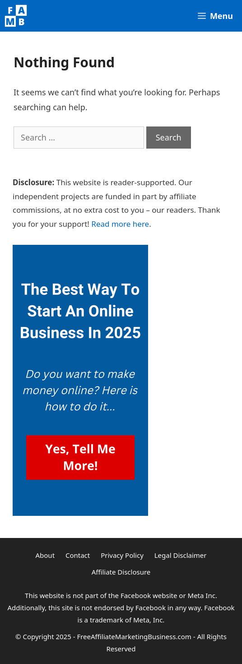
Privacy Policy (122, 555)
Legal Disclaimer (180, 555)
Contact (77, 555)
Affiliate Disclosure (121, 571)
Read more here (120, 224)
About (45, 555)
